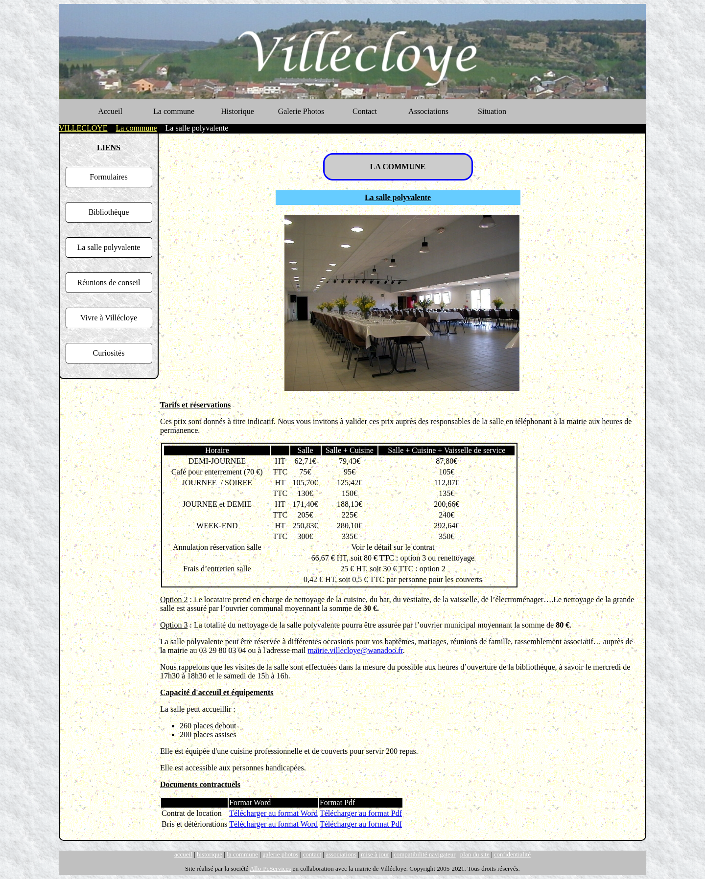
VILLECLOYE (83, 128)
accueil (183, 854)
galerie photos (280, 854)
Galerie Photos (301, 111)
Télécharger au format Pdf (361, 813)
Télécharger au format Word (273, 813)
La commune (173, 111)
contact (312, 854)
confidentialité (512, 854)
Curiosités (109, 353)
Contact (364, 111)
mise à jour (375, 854)
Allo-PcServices (270, 868)
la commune (242, 854)
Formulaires (108, 177)
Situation (492, 111)
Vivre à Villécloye (108, 318)
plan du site (475, 854)
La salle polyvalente (109, 247)
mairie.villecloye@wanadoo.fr (354, 650)
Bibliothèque (109, 212)
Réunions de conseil (109, 282)
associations (341, 854)
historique (209, 854)
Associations (428, 111)
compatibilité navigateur (425, 854)
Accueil (110, 111)
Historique (237, 111)
